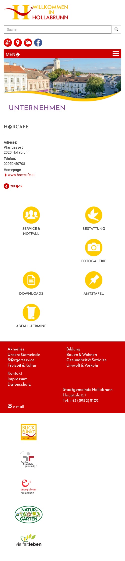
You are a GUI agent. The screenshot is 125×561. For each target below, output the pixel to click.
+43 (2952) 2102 (84, 400)
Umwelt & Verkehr (82, 365)
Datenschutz (19, 384)
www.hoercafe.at (21, 175)
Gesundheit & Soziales (86, 360)
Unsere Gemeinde (23, 354)
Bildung (73, 349)
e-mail (18, 406)
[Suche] (58, 29)
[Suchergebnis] (116, 29)
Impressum (17, 379)
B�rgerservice (21, 360)
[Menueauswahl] (62, 53)
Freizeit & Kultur (22, 365)
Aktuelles (15, 349)
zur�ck (16, 186)
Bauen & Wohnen (81, 354)
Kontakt (14, 373)
